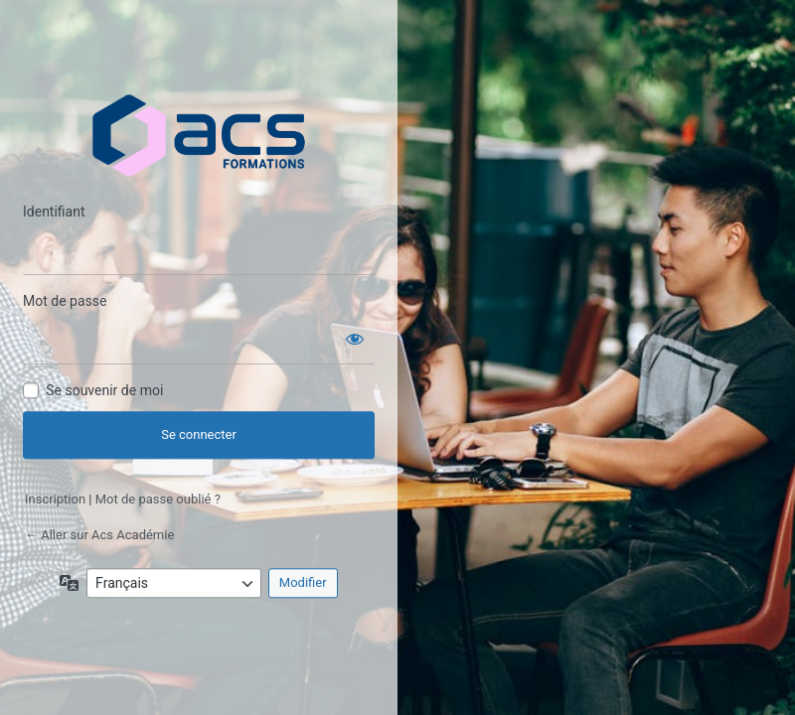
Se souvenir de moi (104, 391)
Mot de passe (64, 302)
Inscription (55, 500)
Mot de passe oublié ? (158, 500)
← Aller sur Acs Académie (99, 534)
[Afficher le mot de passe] (355, 336)
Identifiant (54, 212)
